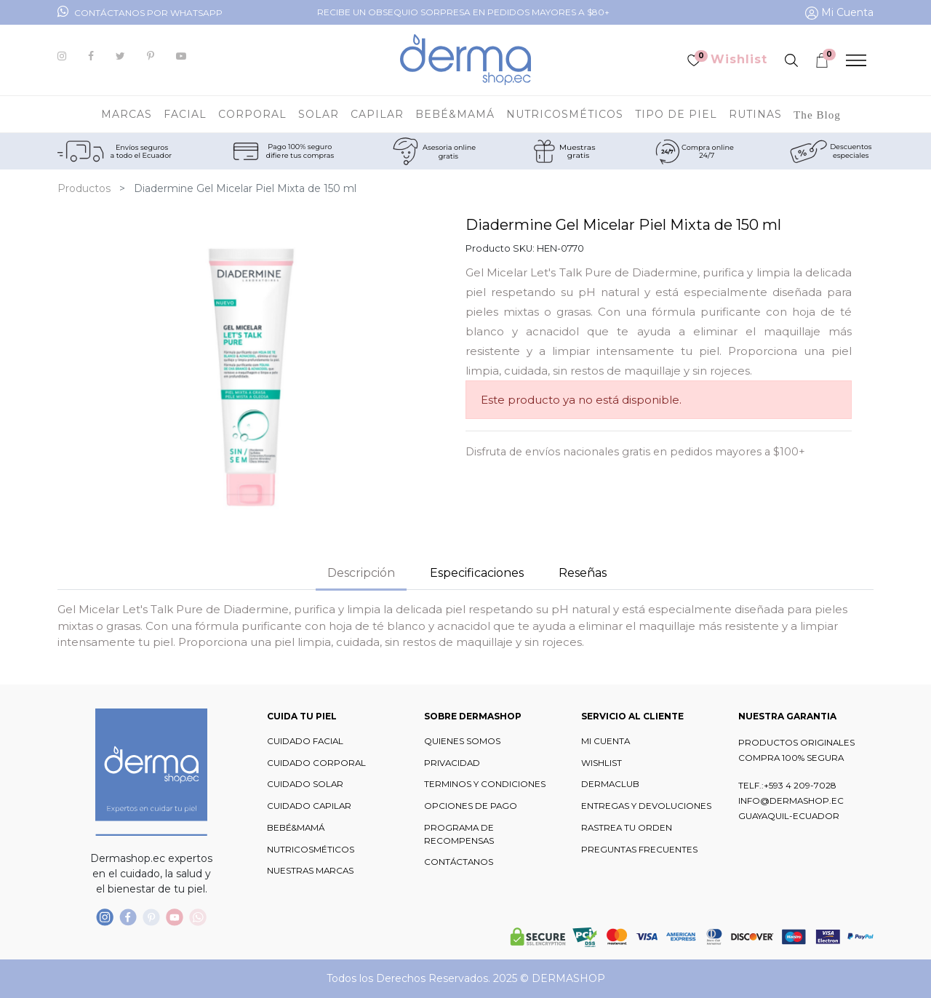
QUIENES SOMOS (462, 741)
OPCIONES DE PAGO (470, 806)
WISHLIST (601, 763)
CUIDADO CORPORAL (316, 763)
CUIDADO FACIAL (305, 741)
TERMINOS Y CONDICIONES (485, 784)
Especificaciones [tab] (477, 573)
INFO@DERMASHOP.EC (791, 801)
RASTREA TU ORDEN (626, 828)
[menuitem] (817, 114)
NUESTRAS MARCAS (310, 871)
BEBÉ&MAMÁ (295, 828)
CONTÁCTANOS (458, 862)
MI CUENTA (605, 741)
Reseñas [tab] (583, 573)
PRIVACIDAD (452, 763)
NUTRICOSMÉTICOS (310, 850)
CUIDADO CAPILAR (309, 806)
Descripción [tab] (361, 573)
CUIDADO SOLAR (305, 784)
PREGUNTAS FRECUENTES (639, 850)
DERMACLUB (610, 784)
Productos (84, 188)
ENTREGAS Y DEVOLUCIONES (646, 806)
